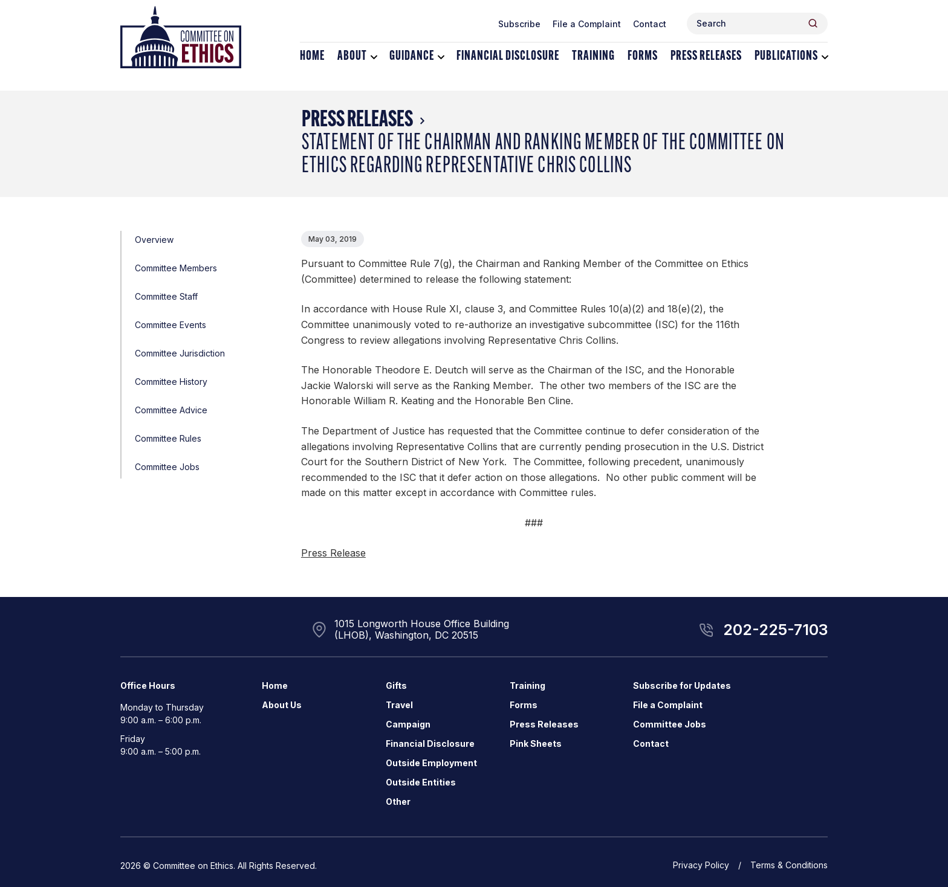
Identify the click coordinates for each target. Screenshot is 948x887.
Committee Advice (171, 410)
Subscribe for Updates (682, 685)
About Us (282, 705)
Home (312, 56)
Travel (399, 705)
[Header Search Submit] (812, 23)
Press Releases (706, 56)
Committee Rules (168, 438)
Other (398, 801)
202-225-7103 (775, 630)
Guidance (411, 56)
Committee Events (170, 325)
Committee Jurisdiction (180, 353)
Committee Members (176, 268)
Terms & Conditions (789, 865)
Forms (643, 56)
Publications (786, 56)
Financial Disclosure (507, 56)
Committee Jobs (167, 467)
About (352, 56)
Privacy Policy (701, 865)
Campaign (408, 724)
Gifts (396, 685)
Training (593, 56)
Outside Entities (421, 782)
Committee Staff (166, 296)
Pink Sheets (536, 743)
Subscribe (519, 24)
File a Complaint (587, 24)
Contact (649, 24)
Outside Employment (431, 763)
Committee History (171, 381)
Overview (154, 239)
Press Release (333, 553)
